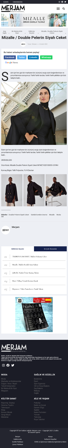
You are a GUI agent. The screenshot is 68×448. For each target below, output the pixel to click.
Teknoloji (37, 417)
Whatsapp (46, 57)
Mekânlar (5, 417)
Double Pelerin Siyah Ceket (19, 215)
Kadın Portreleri (40, 412)
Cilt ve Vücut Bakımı (41, 386)
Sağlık (36, 393)
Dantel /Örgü (39, 408)
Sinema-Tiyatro (7, 405)
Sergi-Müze (5, 415)
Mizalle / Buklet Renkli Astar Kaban (25, 265)
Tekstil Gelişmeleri (8, 386)
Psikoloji (37, 403)
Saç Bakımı (38, 388)
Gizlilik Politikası (17, 442)
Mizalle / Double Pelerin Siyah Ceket (52, 32)
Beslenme (38, 379)
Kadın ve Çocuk (40, 405)
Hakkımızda (18, 439)
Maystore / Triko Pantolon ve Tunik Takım (27, 289)
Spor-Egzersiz (39, 384)
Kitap (3, 410)
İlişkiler (36, 410)
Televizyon (5, 408)
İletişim (17, 437)
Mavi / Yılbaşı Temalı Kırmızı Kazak (25, 281)
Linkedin (33, 57)
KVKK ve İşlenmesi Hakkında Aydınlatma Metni (50, 442)
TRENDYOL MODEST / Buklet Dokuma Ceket (29, 257)
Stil (2, 217)
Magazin (4, 391)
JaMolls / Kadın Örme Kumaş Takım (25, 273)
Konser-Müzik (6, 412)
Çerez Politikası (17, 444)
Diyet (36, 381)
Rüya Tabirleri (39, 419)
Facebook (9, 57)
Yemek (37, 415)
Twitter (22, 57)
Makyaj (37, 391)
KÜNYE (5, 2)
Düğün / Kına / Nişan (9, 384)
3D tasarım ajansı (34, 432)
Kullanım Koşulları (50, 439)
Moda (59, 215)
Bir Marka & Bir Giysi (17, 32)
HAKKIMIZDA (17, 2)
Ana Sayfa (4, 32)
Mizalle (52, 215)
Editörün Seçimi (32, 32)
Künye (50, 437)
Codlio (56, 431)
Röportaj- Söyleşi (8, 403)
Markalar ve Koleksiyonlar (11, 381)
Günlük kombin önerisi (39, 215)
